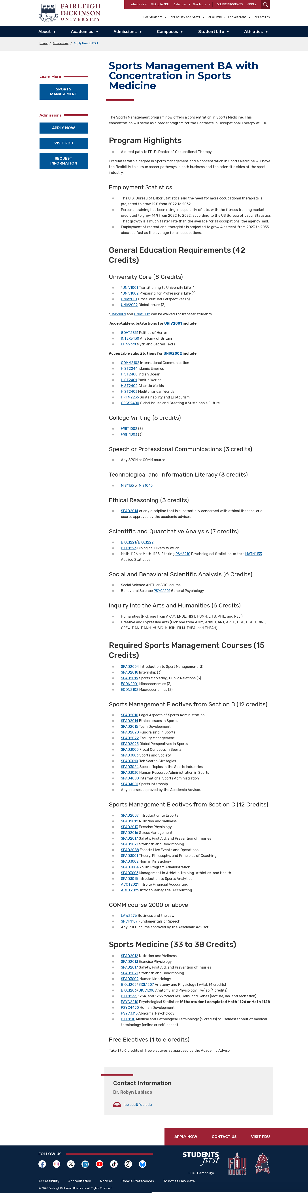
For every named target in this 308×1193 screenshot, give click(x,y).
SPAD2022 (130, 738)
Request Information (63, 160)
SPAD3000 (130, 749)
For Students (153, 17)
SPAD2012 (129, 821)
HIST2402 (129, 386)
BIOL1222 (146, 542)
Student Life (211, 31)
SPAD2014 (129, 511)
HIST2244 (129, 368)
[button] (265, 4)
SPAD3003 (129, 755)
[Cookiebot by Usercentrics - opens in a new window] (28, 1184)
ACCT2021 (130, 884)
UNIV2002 (129, 305)
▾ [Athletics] (267, 32)
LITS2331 (128, 344)
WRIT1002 (129, 429)
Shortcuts (199, 4)
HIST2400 (129, 374)
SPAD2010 (129, 715)
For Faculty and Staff (184, 17)
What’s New (139, 4)
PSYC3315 (129, 1013)
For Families (261, 17)
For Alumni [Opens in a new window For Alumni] (214, 17)
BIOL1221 (128, 542)
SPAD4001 (129, 784)
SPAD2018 (129, 672)
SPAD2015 (129, 726)
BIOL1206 (129, 990)
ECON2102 (129, 689)
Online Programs (230, 4)
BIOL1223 (128, 548)
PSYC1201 (162, 591)
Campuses (167, 31)
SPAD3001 (129, 856)
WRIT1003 (129, 434)
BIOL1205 (128, 984)
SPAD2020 (130, 732)
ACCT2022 (130, 890)
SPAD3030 (129, 772)
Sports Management (63, 91)
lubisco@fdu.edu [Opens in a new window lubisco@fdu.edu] (138, 1105)
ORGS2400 (130, 403)
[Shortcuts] (209, 4)
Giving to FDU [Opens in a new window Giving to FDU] (160, 4)
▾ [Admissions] (141, 32)
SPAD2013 (129, 827)
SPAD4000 (130, 778)
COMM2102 (130, 363)
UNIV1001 (130, 287)
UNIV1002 (131, 293)
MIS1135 (127, 485)
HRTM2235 (130, 397)
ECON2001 (129, 684)
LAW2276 (129, 915)
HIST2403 (129, 391)
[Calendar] (189, 4)
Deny (271, 1181)
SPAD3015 (129, 879)
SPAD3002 (130, 861)
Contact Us (224, 1137)
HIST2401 (129, 380)
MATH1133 (253, 554)
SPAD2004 (130, 666)
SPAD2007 (130, 815)
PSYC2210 (129, 1002)
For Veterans (237, 17)
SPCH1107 (129, 921)
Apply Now (185, 1137)
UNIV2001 (129, 299)
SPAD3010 (129, 761)
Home (43, 43)
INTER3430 (130, 338)
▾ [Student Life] (228, 32)
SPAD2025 (130, 744)
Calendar (180, 4)
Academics (82, 31)
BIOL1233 (128, 996)
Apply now (63, 128)
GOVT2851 (129, 333)
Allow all (271, 1152)
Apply (252, 4)
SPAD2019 (129, 678)
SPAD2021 (129, 844)
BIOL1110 (128, 1019)
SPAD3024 (130, 767)
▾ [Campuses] (182, 32)
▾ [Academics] (97, 32)
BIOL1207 (146, 984)
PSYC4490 (130, 1007)
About (44, 31)
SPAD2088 (130, 850)
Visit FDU (63, 143)
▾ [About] (54, 32)
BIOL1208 (146, 990)
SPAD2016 (129, 833)
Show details (68, 1184)
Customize (271, 1166)
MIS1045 (146, 485)
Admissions (125, 31)
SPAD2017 (129, 838)
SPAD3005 (129, 873)
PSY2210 (183, 554)
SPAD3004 (130, 867)
